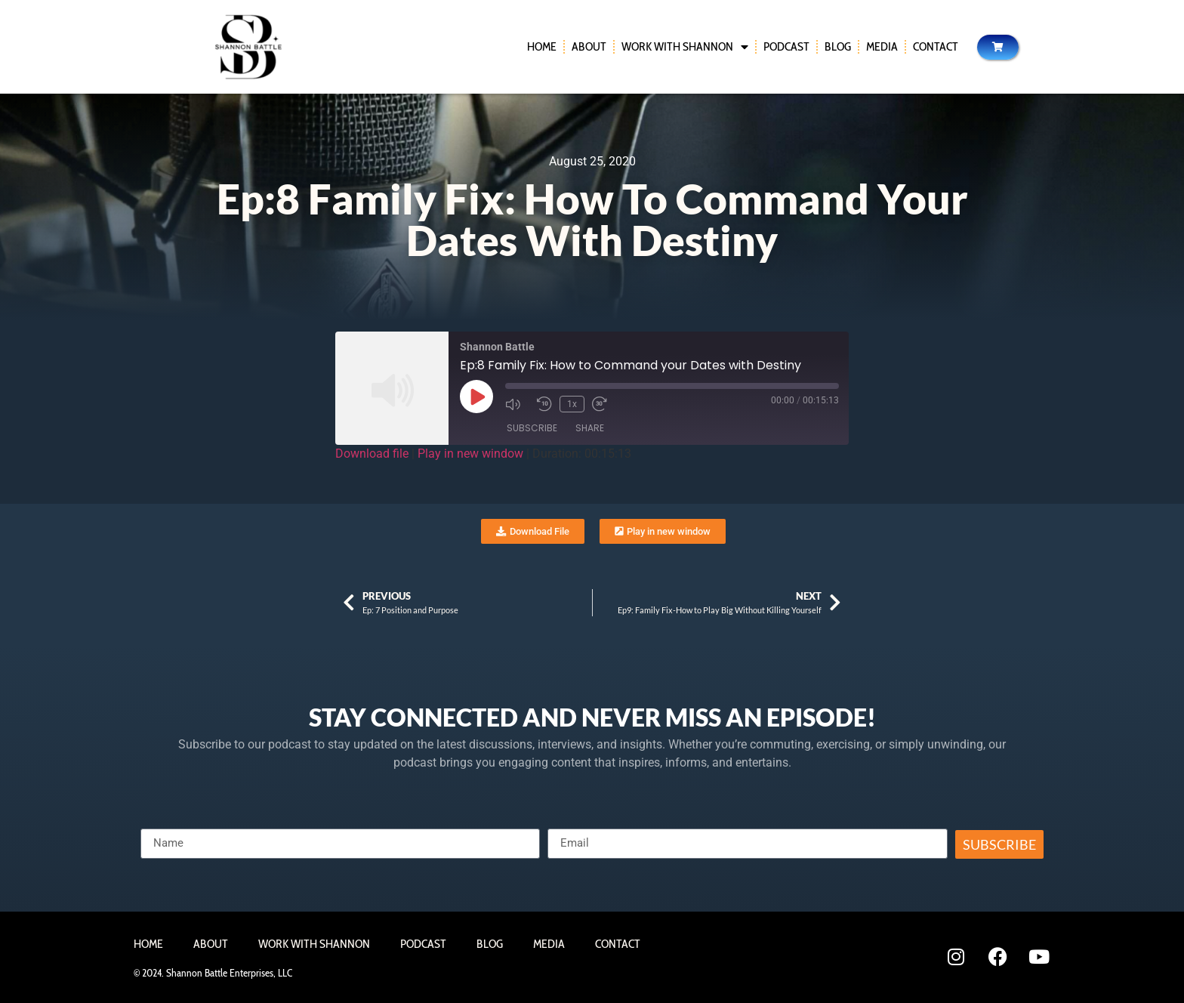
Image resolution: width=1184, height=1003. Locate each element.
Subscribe (532, 427)
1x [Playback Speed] (572, 404)
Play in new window (470, 453)
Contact (935, 46)
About (589, 46)
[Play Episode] (476, 396)
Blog (838, 46)
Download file (372, 453)
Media (882, 46)
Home (542, 46)
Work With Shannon (684, 46)
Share (589, 427)
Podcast (786, 46)
